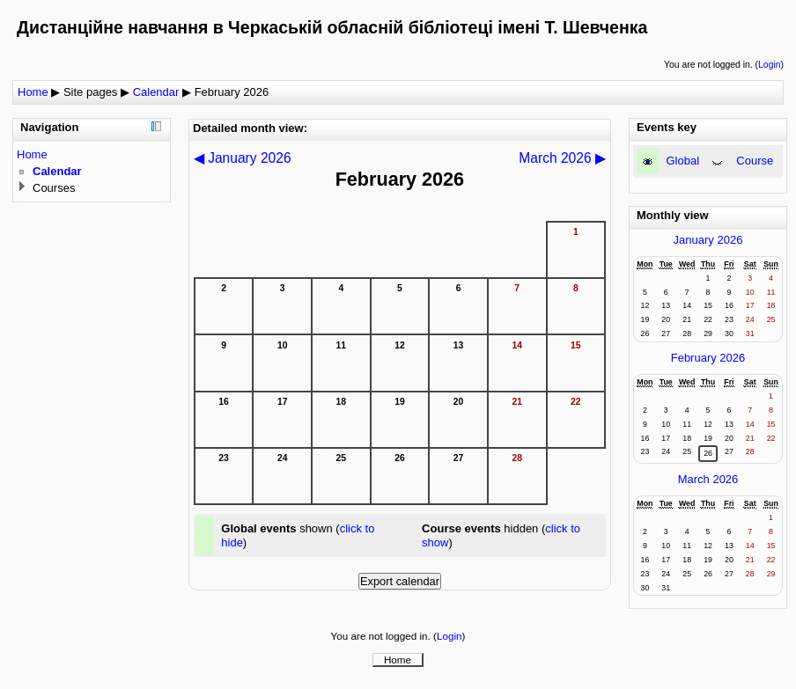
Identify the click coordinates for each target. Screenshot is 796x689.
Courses (54, 187)
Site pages (90, 92)
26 (708, 453)
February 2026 (232, 92)
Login (769, 65)
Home (33, 92)
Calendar (156, 92)
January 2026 (708, 239)
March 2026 (708, 479)
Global (683, 160)
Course (754, 160)
